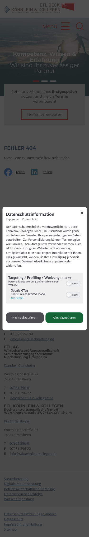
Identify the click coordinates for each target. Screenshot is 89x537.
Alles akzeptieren (64, 318)
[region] (44, 289)
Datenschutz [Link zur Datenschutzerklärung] (29, 219)
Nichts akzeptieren (24, 318)
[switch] (73, 283)
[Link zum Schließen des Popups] (83, 214)
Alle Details (17, 298)
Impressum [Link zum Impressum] (12, 219)
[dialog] (44, 268)
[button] (68, 284)
